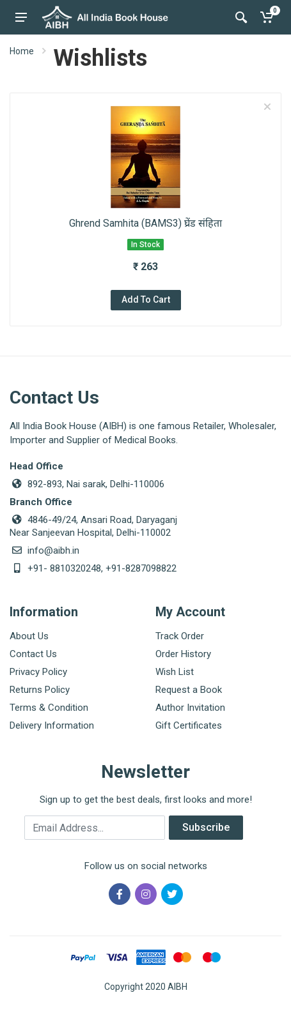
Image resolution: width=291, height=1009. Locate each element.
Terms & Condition (49, 707)
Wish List (174, 672)
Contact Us (33, 654)
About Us (29, 636)
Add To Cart (146, 299)
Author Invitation (190, 707)
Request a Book (188, 689)
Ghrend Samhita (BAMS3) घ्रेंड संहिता (145, 223)
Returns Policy (40, 689)
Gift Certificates (188, 725)
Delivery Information (52, 725)
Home (22, 51)
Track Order (179, 636)
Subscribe (206, 827)
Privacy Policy (38, 672)
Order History (183, 654)
